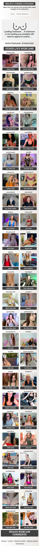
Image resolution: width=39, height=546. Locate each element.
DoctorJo (10, 391)
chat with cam (28, 109)
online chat (10, 188)
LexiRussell (28, 212)
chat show (10, 248)
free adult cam (10, 129)
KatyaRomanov (28, 172)
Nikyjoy (10, 212)
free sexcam (28, 487)
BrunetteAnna (28, 391)
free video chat (10, 109)
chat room (10, 448)
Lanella (10, 371)
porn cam (28, 428)
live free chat (28, 328)
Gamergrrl (10, 411)
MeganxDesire (10, 511)
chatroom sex (28, 208)
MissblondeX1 (28, 451)
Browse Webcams (23, 14)
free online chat (28, 149)
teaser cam (10, 69)
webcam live (10, 288)
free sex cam (28, 507)
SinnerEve (10, 172)
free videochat (28, 288)
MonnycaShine (28, 351)
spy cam (10, 467)
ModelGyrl (28, 272)
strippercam (10, 428)
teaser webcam (10, 408)
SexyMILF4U (28, 132)
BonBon (28, 332)
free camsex (10, 228)
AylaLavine (28, 491)
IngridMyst (10, 112)
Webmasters (20, 543)
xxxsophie (10, 272)
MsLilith (28, 152)
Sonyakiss (28, 411)
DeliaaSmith (11, 52)
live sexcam (10, 89)
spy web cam (10, 169)
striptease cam (28, 89)
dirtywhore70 (10, 232)
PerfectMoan (28, 312)
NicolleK (10, 351)
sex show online (10, 208)
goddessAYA (28, 72)
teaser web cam (28, 69)
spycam (10, 268)
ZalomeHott (28, 192)
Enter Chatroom (13, 43)
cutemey (28, 292)
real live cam (28, 348)
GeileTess (10, 92)
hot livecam (28, 368)
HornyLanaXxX (10, 332)
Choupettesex (28, 112)
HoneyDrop (28, 52)
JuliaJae (10, 252)
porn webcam (28, 408)
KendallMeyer (10, 471)
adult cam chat (10, 308)
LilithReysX (28, 471)
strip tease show (28, 129)
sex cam (10, 348)
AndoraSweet (10, 152)
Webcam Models (32, 541)
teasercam (28, 248)
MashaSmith (10, 132)
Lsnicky (28, 431)
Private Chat (28, 43)
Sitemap (4, 541)
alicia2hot (10, 431)
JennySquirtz (10, 491)
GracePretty (10, 312)
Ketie (28, 511)
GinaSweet (28, 92)
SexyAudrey (11, 451)
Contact (10, 541)
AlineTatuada (10, 72)
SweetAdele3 (10, 192)
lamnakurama (10, 292)
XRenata (28, 252)
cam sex (10, 368)
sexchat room (28, 169)
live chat (10, 149)
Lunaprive (28, 371)
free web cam (28, 188)
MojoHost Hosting (20, 541)
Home (12, 14)
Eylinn (28, 232)
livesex (28, 308)
